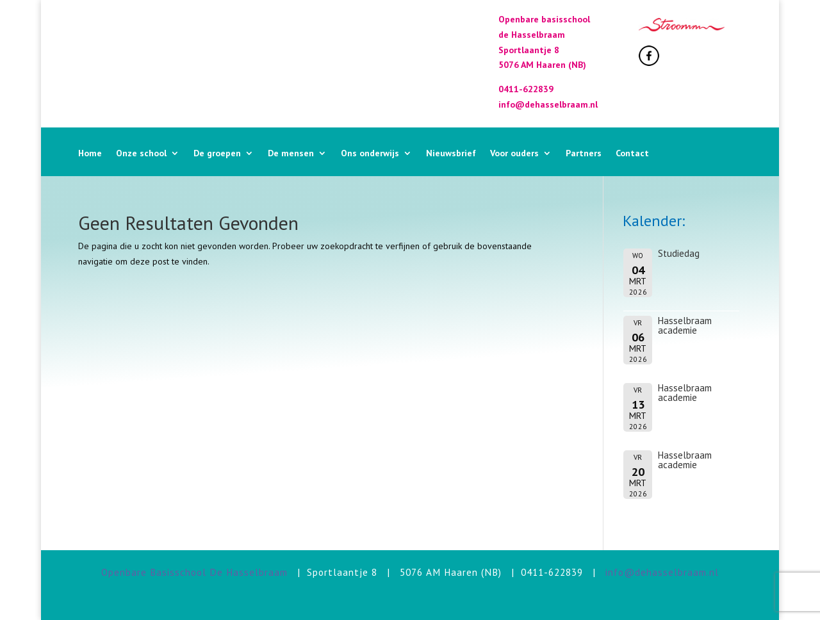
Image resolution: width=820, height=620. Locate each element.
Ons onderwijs (370, 154)
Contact (632, 154)
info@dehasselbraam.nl (662, 572)
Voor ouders (514, 154)
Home (90, 154)
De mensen (291, 154)
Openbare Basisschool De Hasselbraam (194, 572)
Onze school (141, 154)
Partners (584, 154)
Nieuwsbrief (451, 154)
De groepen (217, 154)
